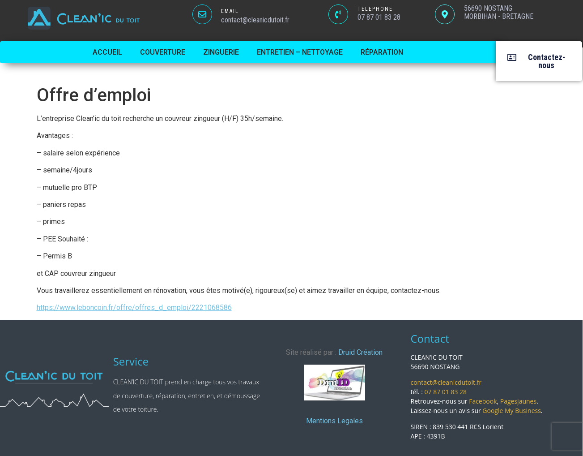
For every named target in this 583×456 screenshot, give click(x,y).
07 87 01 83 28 (446, 391)
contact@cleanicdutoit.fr (445, 382)
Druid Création (360, 352)
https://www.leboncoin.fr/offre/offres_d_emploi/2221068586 (134, 307)
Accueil (107, 52)
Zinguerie (221, 52)
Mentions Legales (334, 421)
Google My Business (511, 410)
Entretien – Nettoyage (300, 52)
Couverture (162, 52)
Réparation (382, 52)
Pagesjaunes (518, 401)
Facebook (483, 401)
